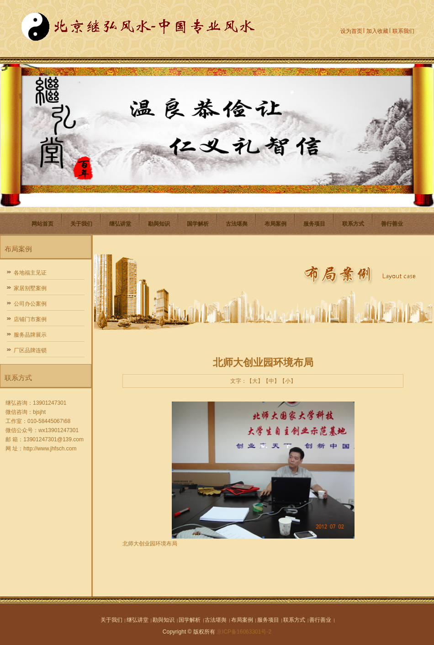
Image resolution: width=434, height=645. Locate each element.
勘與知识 (159, 224)
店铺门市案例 (30, 319)
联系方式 (353, 224)
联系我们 (403, 31)
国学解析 (198, 224)
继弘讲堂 (120, 224)
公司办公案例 (30, 304)
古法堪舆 (237, 224)
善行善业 (392, 224)
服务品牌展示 (30, 335)
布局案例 (275, 224)
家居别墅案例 (30, 288)
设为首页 (351, 31)
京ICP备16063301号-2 (244, 632)
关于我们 (81, 224)
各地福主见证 (30, 273)
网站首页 (42, 224)
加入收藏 (377, 31)
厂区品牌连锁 (30, 350)
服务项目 (314, 224)
